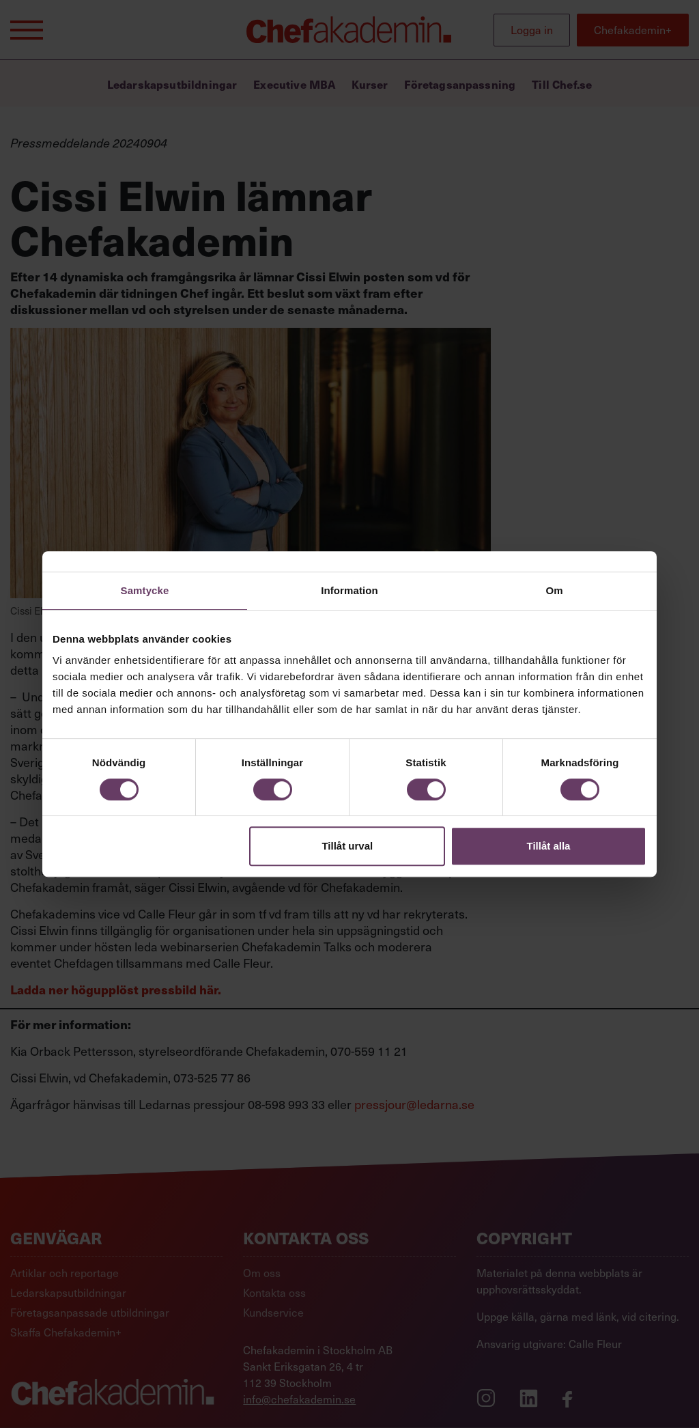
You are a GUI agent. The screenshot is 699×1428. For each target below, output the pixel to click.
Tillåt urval (347, 846)
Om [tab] (553, 590)
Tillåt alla (548, 846)
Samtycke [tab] (145, 590)
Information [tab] (349, 590)
